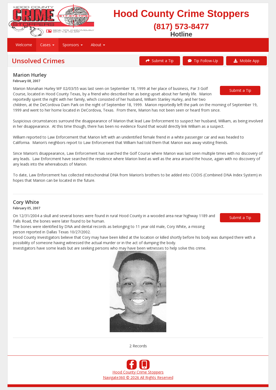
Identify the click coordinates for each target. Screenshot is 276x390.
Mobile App (246, 60)
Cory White (26, 202)
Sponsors (73, 44)
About (98, 44)
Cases (47, 44)
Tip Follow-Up (203, 60)
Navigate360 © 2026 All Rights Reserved (138, 377)
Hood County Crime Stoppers (138, 372)
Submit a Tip (160, 60)
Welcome (24, 44)
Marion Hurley (30, 75)
